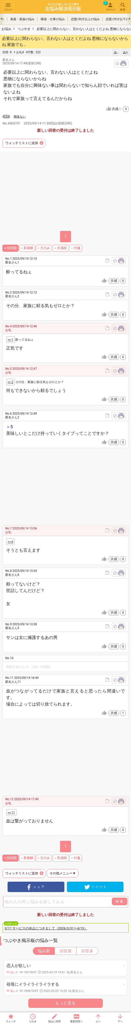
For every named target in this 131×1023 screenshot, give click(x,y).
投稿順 (12, 248)
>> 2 (10, 382)
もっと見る (65, 1003)
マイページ (110, 6)
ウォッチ (11, 1021)
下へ (120, 1021)
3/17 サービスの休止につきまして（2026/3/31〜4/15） (46, 928)
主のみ (45, 248)
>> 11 (11, 812)
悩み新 (44, 951)
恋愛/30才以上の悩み (85, 19)
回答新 (66, 951)
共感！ (120, 109)
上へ (98, 1021)
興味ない (20, 116)
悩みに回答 (54, 1021)
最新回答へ (76, 1021)
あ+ (125, 52)
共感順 (62, 248)
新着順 (28, 248)
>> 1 (10, 339)
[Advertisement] (70, 486)
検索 (123, 6)
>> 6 (10, 542)
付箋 (77, 248)
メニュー (8, 6)
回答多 (87, 951)
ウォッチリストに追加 (21, 143)
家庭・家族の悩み (22, 19)
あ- (116, 52)
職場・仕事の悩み (53, 19)
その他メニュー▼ (62, 873)
